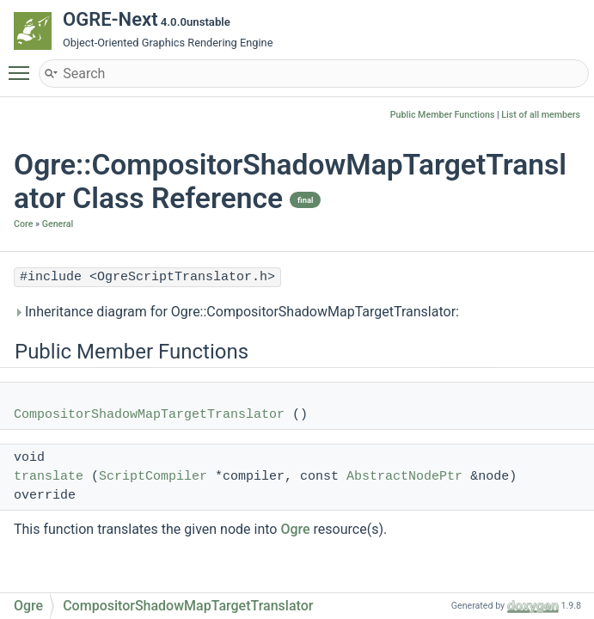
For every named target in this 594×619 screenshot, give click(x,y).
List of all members (540, 114)
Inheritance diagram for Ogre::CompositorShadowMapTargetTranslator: (236, 311)
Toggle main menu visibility (23, 65)
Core (23, 224)
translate (48, 476)
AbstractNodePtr (404, 476)
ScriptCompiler (153, 476)
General (58, 224)
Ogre (294, 529)
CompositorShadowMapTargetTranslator (149, 415)
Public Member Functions (442, 114)
